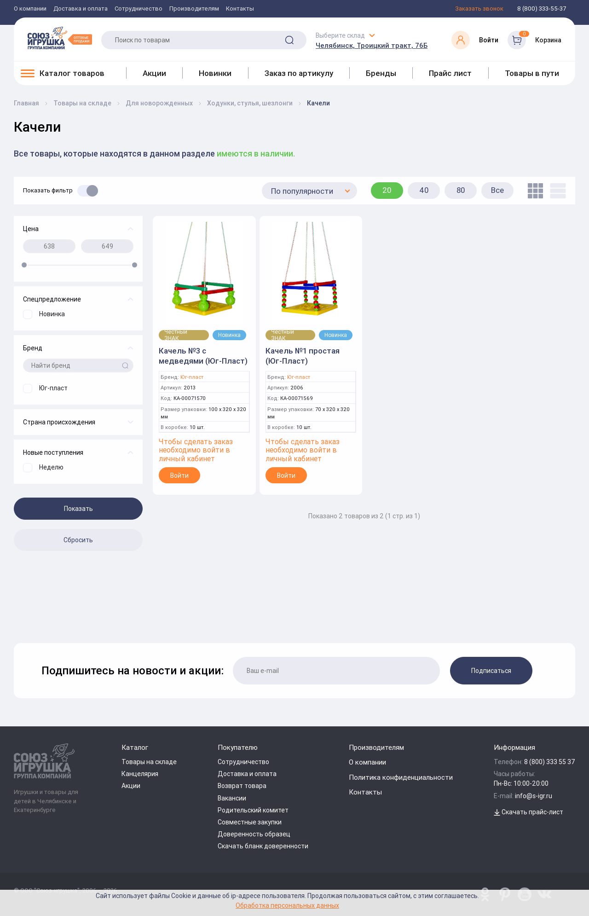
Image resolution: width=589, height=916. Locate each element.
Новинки (215, 73)
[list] (555, 191)
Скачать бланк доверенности (263, 846)
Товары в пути (532, 73)
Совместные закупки (250, 822)
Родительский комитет (253, 810)
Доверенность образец (254, 834)
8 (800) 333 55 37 (549, 761)
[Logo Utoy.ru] (60, 38)
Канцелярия (139, 773)
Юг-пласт (191, 377)
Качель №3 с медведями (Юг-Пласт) (203, 356)
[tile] (533, 191)
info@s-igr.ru (533, 796)
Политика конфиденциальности (401, 777)
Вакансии (232, 798)
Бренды (381, 73)
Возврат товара (242, 785)
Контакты (240, 9)
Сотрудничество (138, 9)
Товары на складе (149, 761)
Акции (154, 73)
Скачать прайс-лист (528, 812)
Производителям (194, 9)
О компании (30, 9)
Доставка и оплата (80, 9)
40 (424, 190)
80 (460, 190)
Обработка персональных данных (287, 905)
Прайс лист (450, 73)
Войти (179, 475)
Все (497, 190)
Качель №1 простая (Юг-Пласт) (303, 356)
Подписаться (491, 671)
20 (387, 190)
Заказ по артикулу (299, 73)
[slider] (24, 264)
